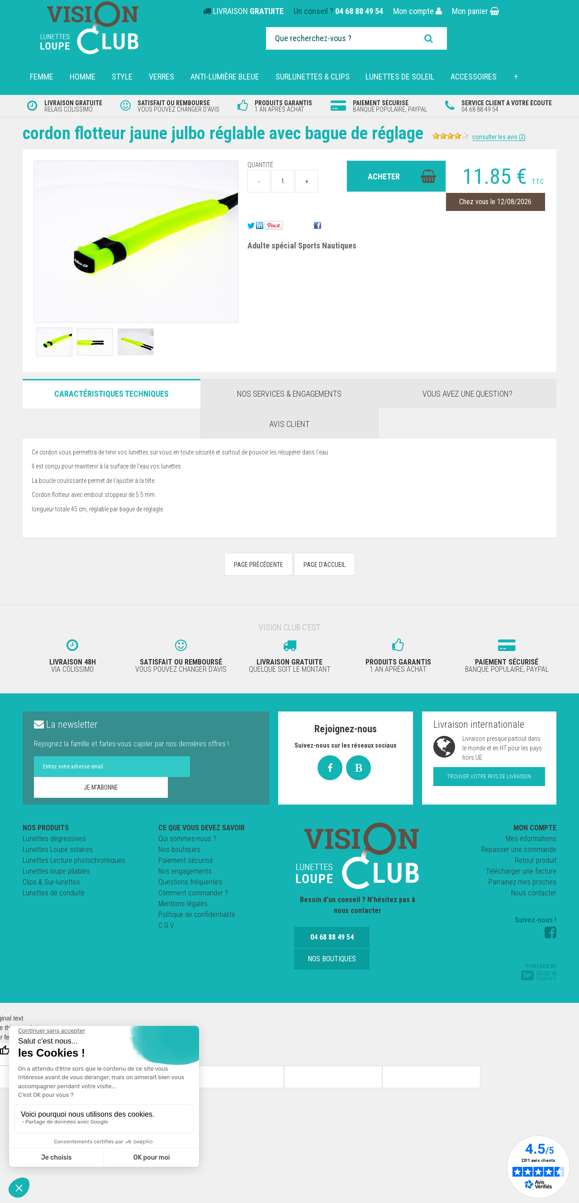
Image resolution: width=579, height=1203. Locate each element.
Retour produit (535, 858)
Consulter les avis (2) (519, 136)
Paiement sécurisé (185, 858)
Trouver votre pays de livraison (489, 775)
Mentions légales (183, 902)
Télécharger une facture (521, 869)
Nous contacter (533, 891)
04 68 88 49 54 (359, 11)
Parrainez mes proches (522, 880)
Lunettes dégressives (54, 837)
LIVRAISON (248, 11)
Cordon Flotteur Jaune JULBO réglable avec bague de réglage (233, 133)
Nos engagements (185, 869)
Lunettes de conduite (54, 891)
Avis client (289, 424)
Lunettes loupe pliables (56, 869)
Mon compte (417, 11)
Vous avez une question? (467, 393)
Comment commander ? (193, 891)
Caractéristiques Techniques (111, 393)
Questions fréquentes (190, 880)
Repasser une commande (518, 847)
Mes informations (531, 837)
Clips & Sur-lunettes (51, 880)
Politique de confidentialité (196, 912)
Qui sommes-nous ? (187, 837)
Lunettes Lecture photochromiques (74, 858)
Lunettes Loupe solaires (58, 847)
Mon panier (475, 11)
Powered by (538, 969)
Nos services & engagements (289, 393)
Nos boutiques (179, 847)
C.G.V (166, 923)
